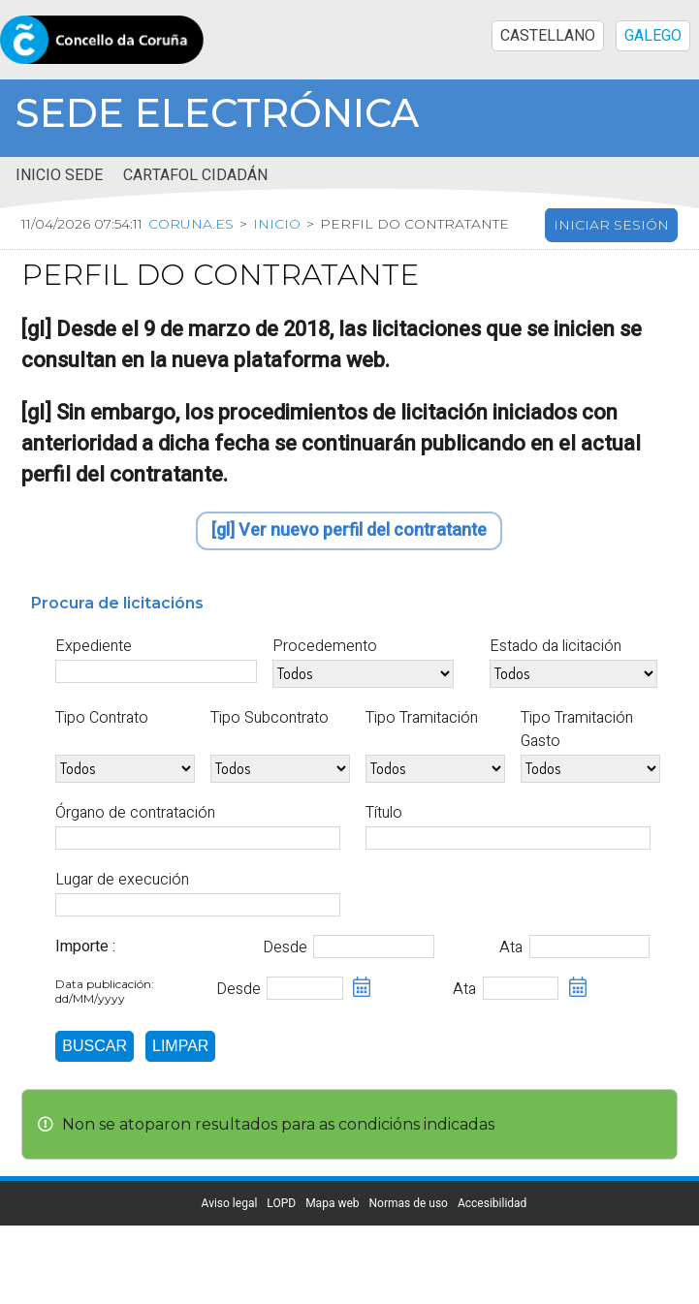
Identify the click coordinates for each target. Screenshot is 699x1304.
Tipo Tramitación (421, 718)
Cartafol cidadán (195, 175)
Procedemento (324, 646)
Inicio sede (59, 175)
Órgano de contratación (135, 812)
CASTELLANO (547, 35)
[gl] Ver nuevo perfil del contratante (349, 530)
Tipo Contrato (101, 718)
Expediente (93, 646)
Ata (511, 947)
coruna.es (195, 224)
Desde (285, 947)
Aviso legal (230, 1203)
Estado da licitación (555, 646)
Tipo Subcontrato (269, 718)
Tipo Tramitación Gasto (577, 729)
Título (383, 812)
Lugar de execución (122, 879)
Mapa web (332, 1203)
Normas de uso (408, 1203)
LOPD (281, 1203)
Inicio (281, 224)
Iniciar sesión (611, 225)
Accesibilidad (492, 1203)
